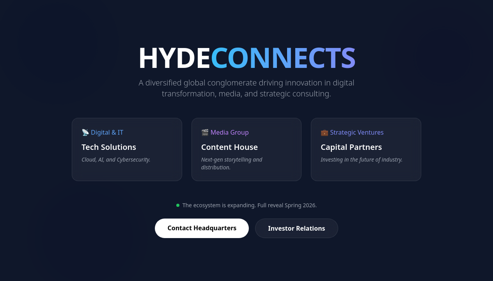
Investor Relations (296, 228)
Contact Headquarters (201, 228)
